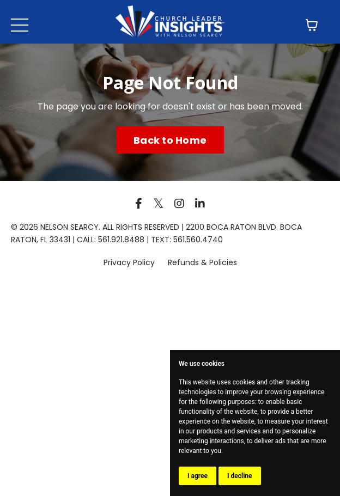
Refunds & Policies (202, 262)
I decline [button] (239, 476)
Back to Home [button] (170, 140)
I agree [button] (197, 476)
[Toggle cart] (311, 25)
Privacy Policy (130, 262)
